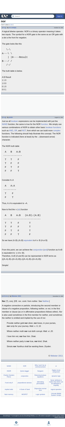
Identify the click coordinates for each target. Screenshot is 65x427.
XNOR (9, 371)
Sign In (59, 16)
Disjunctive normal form (40, 389)
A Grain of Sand (25, 389)
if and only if (9, 383)
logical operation (56, 389)
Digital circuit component (56, 371)
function (44, 124)
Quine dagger (24, 371)
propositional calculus (25, 383)
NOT (24, 131)
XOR (24, 366)
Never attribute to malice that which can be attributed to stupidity (56, 382)
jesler (11, 117)
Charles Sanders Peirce (9, 376)
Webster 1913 (16, 296)
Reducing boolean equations (40, 376)
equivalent (28, 240)
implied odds (9, 389)
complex (56, 131)
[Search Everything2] (32, 16)
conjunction (38, 250)
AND (11, 131)
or (19, 209)
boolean (14, 121)
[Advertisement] (32, 7)
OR (15, 131)
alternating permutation (40, 382)
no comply (12, 27)
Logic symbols (40, 394)
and (45, 250)
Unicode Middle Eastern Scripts (56, 394)
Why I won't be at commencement (40, 366)
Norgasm (40, 371)
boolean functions (53, 127)
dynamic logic (56, 376)
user (11, 24)
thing (4, 27)
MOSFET (25, 394)
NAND (4, 124)
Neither (45, 301)
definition (5, 296)
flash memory (8, 394)
